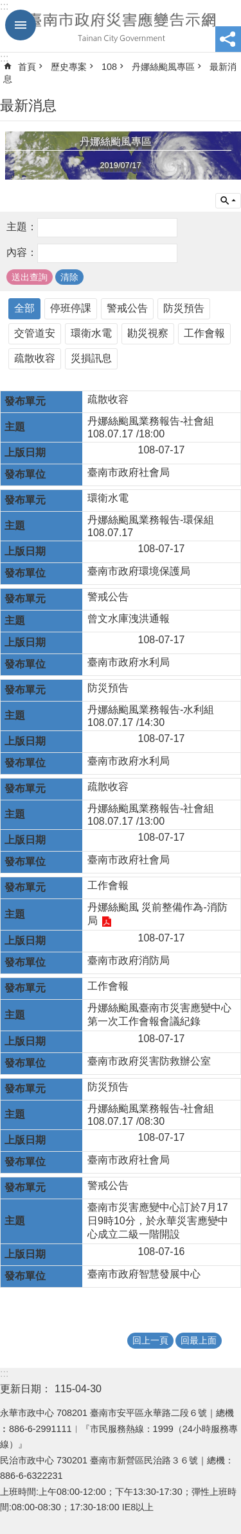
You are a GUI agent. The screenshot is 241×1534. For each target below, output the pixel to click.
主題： (21, 226)
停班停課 (70, 308)
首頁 (27, 67)
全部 (24, 308)
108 (109, 67)
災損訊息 (91, 358)
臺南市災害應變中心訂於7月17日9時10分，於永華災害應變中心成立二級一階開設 (157, 1221)
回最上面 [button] (199, 1340)
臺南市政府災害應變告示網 (120, 26)
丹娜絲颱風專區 (163, 67)
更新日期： (25, 1388)
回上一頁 (150, 1340)
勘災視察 (147, 333)
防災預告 (183, 308)
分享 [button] (228, 39)
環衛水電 (91, 333)
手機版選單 (20, 25)
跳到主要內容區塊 (6, 6)
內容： (21, 252)
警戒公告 (127, 308)
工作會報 (204, 333)
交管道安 (34, 333)
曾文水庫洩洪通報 (128, 618)
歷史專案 (69, 67)
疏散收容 (34, 358)
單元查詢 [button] (228, 200)
